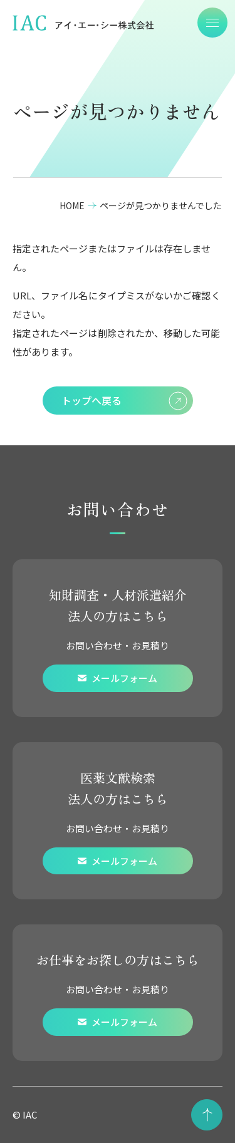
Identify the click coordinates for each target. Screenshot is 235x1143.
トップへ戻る (124, 400)
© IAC (25, 1114)
